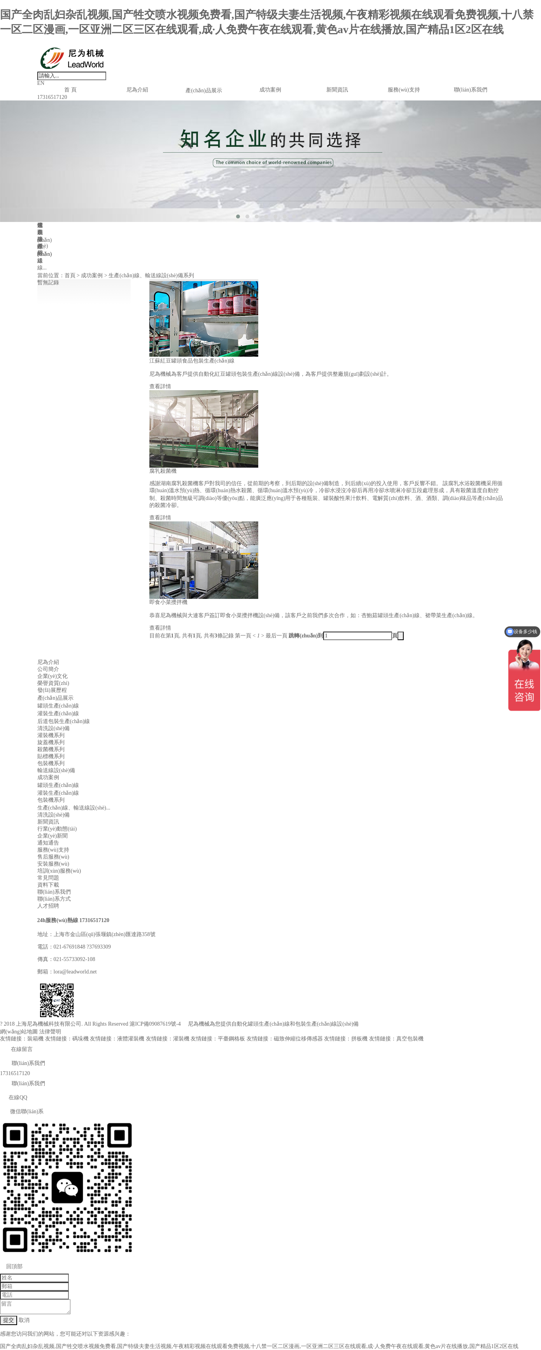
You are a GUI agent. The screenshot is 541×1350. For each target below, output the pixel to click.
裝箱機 (35, 1039)
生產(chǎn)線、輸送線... (44, 246)
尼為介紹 (137, 90)
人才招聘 (48, 906)
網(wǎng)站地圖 (19, 1032)
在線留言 (16, 1049)
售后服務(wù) (53, 857)
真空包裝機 (410, 1039)
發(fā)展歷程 (52, 690)
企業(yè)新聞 (52, 836)
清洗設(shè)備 (53, 728)
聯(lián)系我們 (470, 90)
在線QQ (13, 1097)
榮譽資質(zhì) (53, 683)
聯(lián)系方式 (54, 899)
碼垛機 (80, 1039)
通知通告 (48, 843)
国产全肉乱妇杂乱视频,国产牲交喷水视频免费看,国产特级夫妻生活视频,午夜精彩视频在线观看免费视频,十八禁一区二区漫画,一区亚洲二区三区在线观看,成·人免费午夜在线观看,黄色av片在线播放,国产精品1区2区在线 (259, 1346)
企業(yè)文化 (52, 676)
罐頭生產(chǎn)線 (58, 706)
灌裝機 (181, 1039)
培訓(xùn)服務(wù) (59, 871)
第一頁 (243, 636)
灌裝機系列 (51, 735)
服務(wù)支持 (404, 90)
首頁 (70, 275)
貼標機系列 (51, 756)
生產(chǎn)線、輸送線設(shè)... (73, 808)
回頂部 (11, 1266)
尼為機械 (199, 1024)
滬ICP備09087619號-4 (155, 1024)
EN (41, 83)
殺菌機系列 (51, 749)
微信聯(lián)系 (22, 1111)
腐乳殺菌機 (163, 471)
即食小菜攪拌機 (168, 602)
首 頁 (70, 90)
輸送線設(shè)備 (56, 770)
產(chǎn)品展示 (204, 90)
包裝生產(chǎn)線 (316, 1024)
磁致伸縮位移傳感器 (298, 1039)
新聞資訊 (337, 90)
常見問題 (48, 878)
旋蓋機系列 (51, 742)
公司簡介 (48, 669)
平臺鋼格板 (231, 1039)
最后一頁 (276, 636)
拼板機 (359, 1039)
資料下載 (48, 885)
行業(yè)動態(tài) (57, 829)
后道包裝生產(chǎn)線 (63, 721)
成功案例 (270, 90)
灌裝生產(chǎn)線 (58, 713)
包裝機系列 (51, 763)
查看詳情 (160, 386)
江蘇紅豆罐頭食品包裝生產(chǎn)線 (192, 361)
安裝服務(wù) (53, 864)
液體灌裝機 (130, 1039)
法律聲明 (50, 1032)
